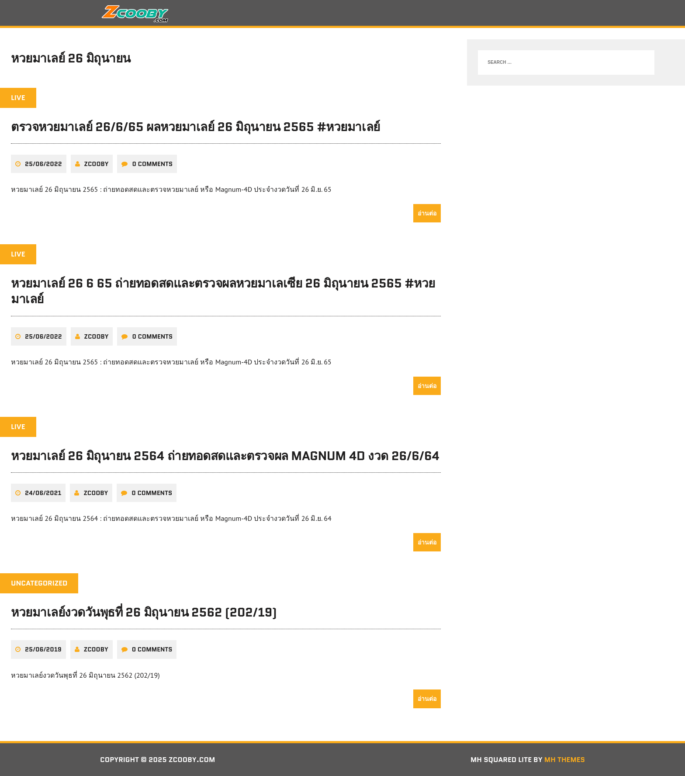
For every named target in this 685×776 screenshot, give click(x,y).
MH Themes (564, 760)
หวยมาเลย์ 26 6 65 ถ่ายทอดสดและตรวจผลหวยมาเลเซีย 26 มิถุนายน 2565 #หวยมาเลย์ (223, 291)
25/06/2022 (43, 163)
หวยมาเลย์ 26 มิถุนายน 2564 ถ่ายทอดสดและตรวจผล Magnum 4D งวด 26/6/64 (225, 455)
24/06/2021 (43, 492)
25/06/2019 (43, 649)
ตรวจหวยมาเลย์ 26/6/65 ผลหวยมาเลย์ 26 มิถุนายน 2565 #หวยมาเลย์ (195, 126)
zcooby (96, 163)
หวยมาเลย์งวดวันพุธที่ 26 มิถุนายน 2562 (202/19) (144, 612)
